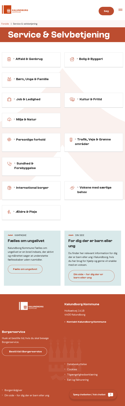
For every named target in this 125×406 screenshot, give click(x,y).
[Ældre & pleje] (9, 211)
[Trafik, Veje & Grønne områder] (71, 139)
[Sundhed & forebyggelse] (9, 163)
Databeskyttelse (77, 364)
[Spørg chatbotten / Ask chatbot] (93, 394)
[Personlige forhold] (9, 139)
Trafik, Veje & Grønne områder (93, 142)
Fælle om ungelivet (25, 269)
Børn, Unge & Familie (32, 79)
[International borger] (9, 187)
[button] (121, 10)
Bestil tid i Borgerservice (25, 351)
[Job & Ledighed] (9, 99)
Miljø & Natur (26, 119)
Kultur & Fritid (91, 99)
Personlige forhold (30, 139)
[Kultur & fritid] (72, 99)
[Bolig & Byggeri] (72, 59)
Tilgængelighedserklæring (82, 374)
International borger (32, 188)
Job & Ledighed (28, 99)
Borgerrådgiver (13, 390)
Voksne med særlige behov (94, 190)
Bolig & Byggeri (91, 59)
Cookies (72, 369)
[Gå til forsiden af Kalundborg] (45, 10)
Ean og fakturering (78, 379)
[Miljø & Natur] (9, 119)
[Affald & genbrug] (9, 59)
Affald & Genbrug (29, 59)
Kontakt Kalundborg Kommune (86, 321)
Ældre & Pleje (26, 212)
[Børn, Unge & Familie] (9, 79)
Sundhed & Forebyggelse (25, 166)
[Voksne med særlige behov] (72, 187)
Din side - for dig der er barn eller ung (88, 276)
